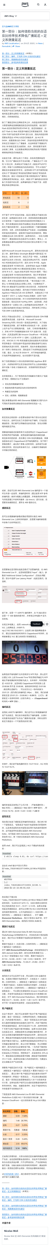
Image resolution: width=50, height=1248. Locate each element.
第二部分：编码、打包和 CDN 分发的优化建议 (21, 56)
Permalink (6, 46)
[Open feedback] (47, 624)
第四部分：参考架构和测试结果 (15, 62)
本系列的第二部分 (11, 1174)
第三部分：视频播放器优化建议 (15, 59)
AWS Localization (12, 43)
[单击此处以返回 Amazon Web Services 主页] (25, 5)
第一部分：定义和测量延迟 (13, 53)
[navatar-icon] (45, 5)
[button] (25, 16)
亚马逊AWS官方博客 (10, 26)
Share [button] (16, 46)
